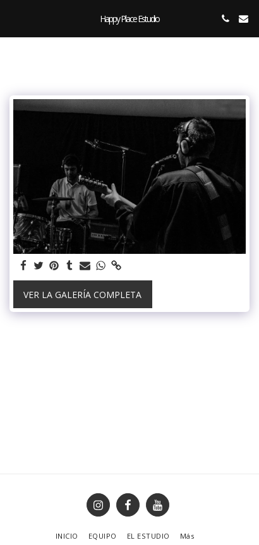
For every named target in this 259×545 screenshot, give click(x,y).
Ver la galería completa (82, 295)
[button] (14, 18)
